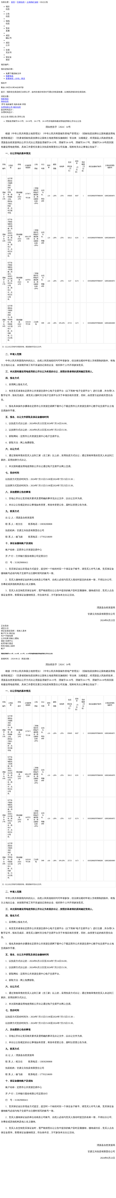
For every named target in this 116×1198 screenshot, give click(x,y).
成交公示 (5, 628)
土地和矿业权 (32, 2)
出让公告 (5, 117)
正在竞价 (5, 626)
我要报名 (9, 76)
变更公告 (13, 117)
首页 (13, 2)
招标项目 (5, 99)
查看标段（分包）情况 (15, 78)
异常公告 (21, 117)
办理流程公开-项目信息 (11, 107)
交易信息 (21, 2)
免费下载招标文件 (13, 73)
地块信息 (5, 101)
